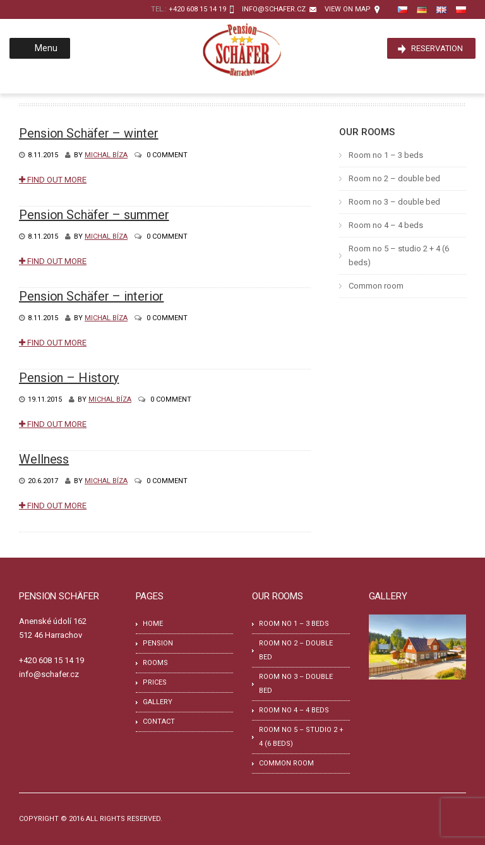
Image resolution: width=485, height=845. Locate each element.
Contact (159, 721)
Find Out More (53, 179)
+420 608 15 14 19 (197, 9)
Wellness (44, 459)
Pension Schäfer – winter (89, 133)
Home (153, 624)
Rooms (155, 663)
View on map (348, 9)
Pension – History (69, 377)
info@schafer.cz (274, 9)
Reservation (437, 48)
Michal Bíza (106, 155)
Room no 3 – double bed (394, 202)
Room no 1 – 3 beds (386, 155)
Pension (158, 643)
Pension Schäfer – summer (94, 214)
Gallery (157, 702)
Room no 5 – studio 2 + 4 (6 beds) (399, 255)
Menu (38, 48)
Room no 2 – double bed (394, 178)
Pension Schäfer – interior (91, 296)
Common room (376, 286)
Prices (155, 682)
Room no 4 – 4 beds (386, 225)
